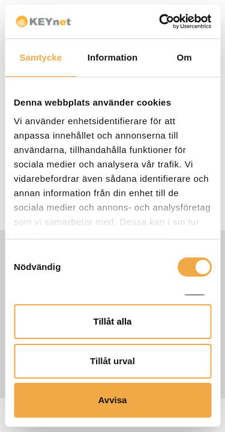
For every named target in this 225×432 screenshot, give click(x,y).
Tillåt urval (112, 361)
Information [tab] (113, 57)
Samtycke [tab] (40, 57)
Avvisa (112, 400)
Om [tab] (184, 57)
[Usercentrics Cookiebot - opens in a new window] (160, 21)
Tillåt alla (113, 321)
